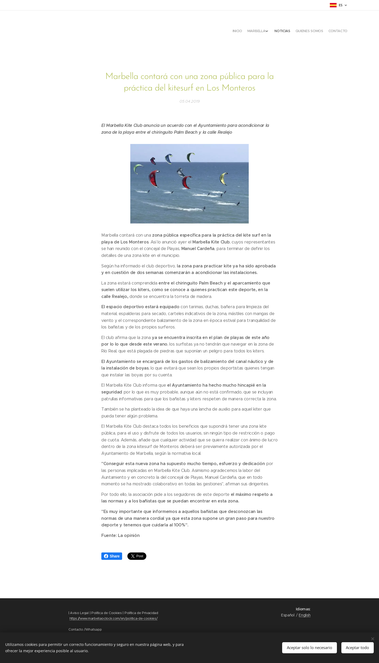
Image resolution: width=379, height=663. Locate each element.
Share (111, 556)
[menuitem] (323, 31)
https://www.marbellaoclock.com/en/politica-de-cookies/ (113, 618)
